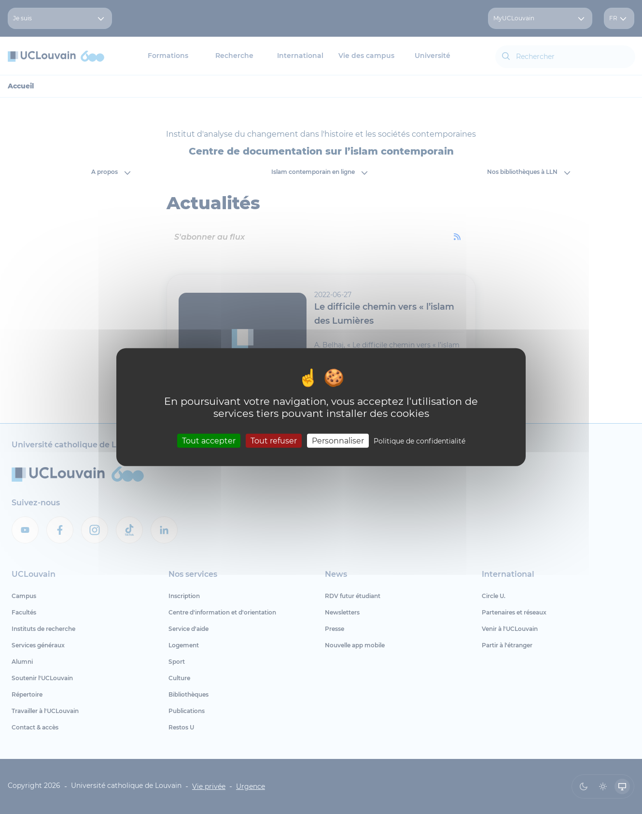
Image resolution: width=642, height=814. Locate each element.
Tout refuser (274, 440)
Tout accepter (209, 440)
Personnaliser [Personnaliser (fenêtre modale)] (338, 440)
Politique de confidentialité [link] (419, 441)
